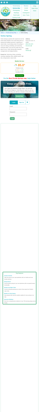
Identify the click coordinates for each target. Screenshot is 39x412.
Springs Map (16, 8)
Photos (26, 10)
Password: (12, 112)
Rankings (16, 12)
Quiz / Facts (26, 15)
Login (13, 102)
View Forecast (19, 75)
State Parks (35, 8)
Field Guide (16, 15)
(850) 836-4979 (29, 44)
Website (28, 50)
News (34, 10)
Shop (34, 6)
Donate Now (19, 96)
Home (2, 32)
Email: (11, 106)
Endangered (26, 12)
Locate (26, 8)
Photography (16, 10)
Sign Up (21, 102)
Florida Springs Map (11, 32)
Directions (29, 45)
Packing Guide (16, 17)
